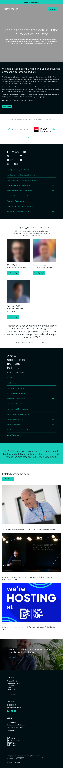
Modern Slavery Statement (16, 725)
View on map (11, 695)
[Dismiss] (50, 755)
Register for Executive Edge (31, 2)
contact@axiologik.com (14, 707)
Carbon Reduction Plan (15, 728)
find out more (20, 756)
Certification (11, 730)
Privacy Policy (11, 722)
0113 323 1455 (11, 705)
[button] (28, 137)
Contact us (51, 9)
